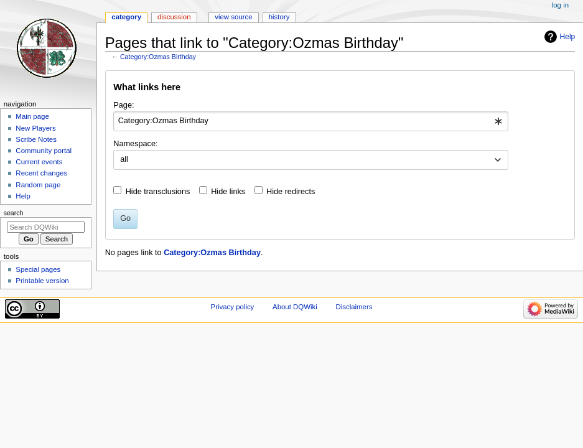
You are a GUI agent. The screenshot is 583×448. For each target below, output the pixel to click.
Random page (38, 185)
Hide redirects (290, 191)
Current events (39, 162)
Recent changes (41, 173)
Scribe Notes (36, 139)
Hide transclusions (158, 191)
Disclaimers (353, 306)
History (279, 17)
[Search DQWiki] (46, 227)
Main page (32, 116)
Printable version (42, 280)
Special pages (38, 269)
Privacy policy (232, 306)
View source (233, 17)
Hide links (228, 191)
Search (14, 213)
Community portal (44, 150)
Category (126, 17)
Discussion (173, 17)
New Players (35, 128)
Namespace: (135, 143)
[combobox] (310, 121)
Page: (123, 105)
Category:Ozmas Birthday (158, 56)
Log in (560, 5)
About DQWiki (295, 306)
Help (568, 36)
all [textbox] (124, 159)
